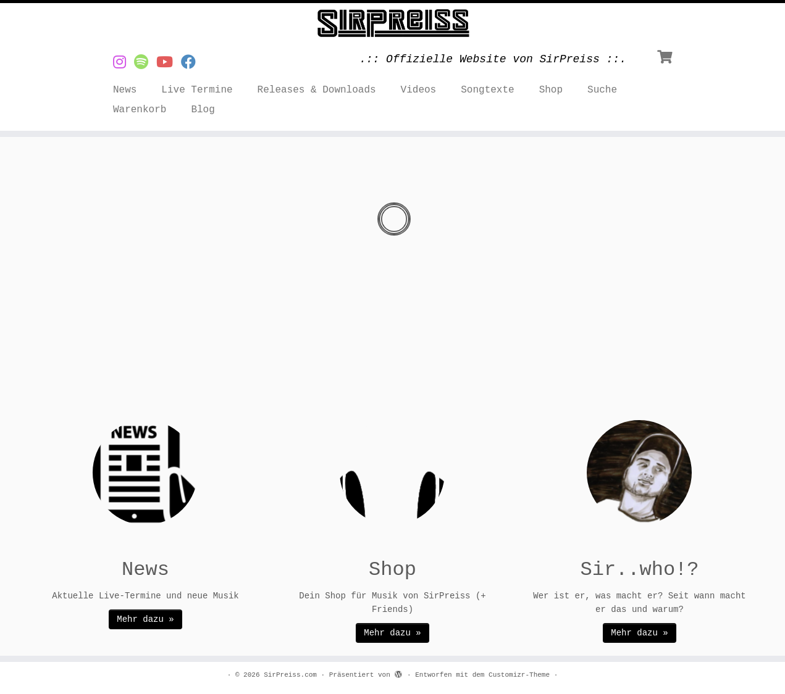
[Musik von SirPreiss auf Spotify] (145, 63)
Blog (202, 109)
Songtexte (487, 90)
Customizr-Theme (519, 675)
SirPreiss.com (290, 675)
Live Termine (196, 90)
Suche (602, 90)
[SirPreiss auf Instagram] (123, 63)
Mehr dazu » (145, 619)
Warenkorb (139, 109)
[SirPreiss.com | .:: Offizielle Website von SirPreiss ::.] (392, 23)
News (124, 90)
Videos (419, 90)
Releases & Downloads (317, 90)
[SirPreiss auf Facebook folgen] (192, 63)
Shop (551, 90)
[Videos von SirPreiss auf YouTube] (168, 63)
